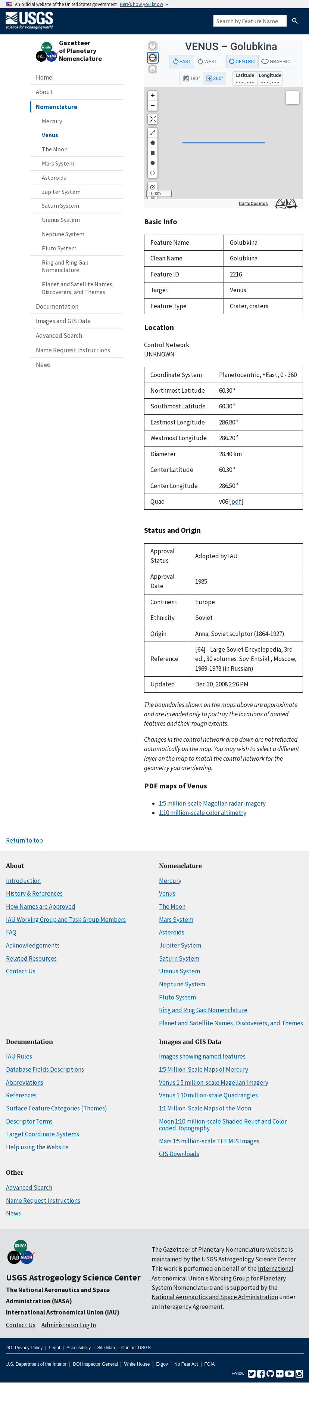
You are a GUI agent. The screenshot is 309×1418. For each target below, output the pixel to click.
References (21, 1095)
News (43, 365)
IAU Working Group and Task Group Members (66, 919)
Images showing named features (202, 1056)
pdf (236, 501)
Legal (54, 1347)
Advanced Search (59, 335)
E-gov (162, 1364)
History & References (34, 893)
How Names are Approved (40, 906)
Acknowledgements (33, 945)
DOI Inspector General (95, 1364)
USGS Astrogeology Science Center (73, 1277)
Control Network (166, 345)
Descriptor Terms (29, 1121)
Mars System (58, 163)
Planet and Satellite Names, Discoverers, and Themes (78, 288)
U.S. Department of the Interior (36, 1364)
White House (137, 1364)
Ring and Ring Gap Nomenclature (65, 266)
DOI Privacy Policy (24, 1347)
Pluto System (59, 248)
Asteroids (54, 177)
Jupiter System (61, 191)
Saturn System (60, 205)
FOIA (210, 1364)
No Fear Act (186, 1364)
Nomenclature (56, 107)
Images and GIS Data (63, 321)
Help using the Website (37, 1147)
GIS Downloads (179, 1154)
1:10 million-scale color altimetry (202, 813)
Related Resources (31, 958)
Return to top (24, 840)
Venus (50, 135)
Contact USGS (136, 1347)
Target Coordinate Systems (42, 1134)
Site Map (106, 1347)
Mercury (52, 121)
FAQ (11, 932)
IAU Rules (19, 1056)
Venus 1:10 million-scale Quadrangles (208, 1095)
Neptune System (63, 234)
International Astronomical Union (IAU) (62, 1312)
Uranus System (61, 219)
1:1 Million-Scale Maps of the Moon (205, 1108)
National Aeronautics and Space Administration (215, 1297)
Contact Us (20, 971)
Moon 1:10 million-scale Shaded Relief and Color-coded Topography (224, 1125)
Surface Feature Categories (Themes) (56, 1108)
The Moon (55, 149)
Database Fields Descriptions (45, 1069)
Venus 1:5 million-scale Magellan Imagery (213, 1082)
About (44, 92)
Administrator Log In (68, 1325)
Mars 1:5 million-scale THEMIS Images (209, 1141)
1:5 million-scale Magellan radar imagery (212, 803)
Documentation (57, 306)
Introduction (23, 881)
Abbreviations (24, 1082)
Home (44, 77)
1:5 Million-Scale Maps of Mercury (203, 1069)
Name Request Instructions (73, 350)
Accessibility (78, 1347)
